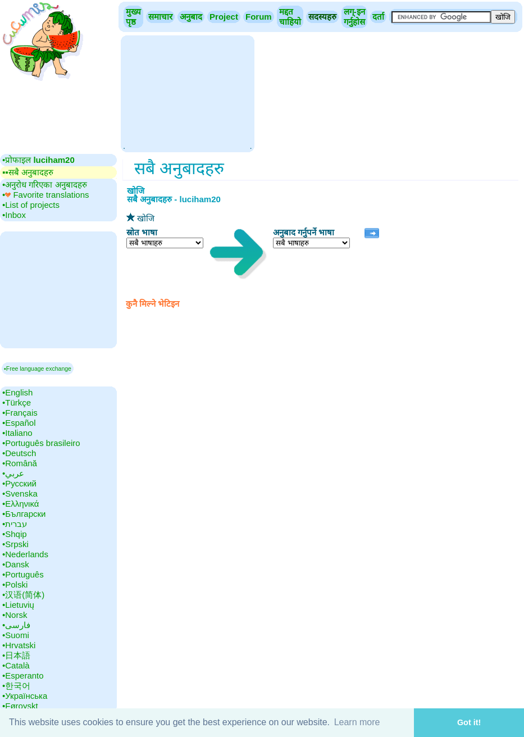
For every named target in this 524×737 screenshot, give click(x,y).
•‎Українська (24, 695)
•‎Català (16, 665)
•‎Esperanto (23, 675)
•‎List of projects (31, 205)
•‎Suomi (15, 635)
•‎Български (24, 513)
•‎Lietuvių (18, 604)
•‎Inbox (14, 215)
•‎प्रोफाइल (38, 160)
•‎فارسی (16, 625)
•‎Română (19, 463)
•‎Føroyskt (20, 706)
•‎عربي (13, 473)
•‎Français (20, 412)
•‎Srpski (15, 544)
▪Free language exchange (37, 368)
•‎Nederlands (25, 554)
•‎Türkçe (16, 402)
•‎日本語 (16, 655)
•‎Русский (19, 483)
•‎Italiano (17, 433)
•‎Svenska (20, 493)
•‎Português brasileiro (41, 443)
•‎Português (23, 574)
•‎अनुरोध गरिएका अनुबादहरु (44, 184)
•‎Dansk (15, 564)
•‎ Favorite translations (45, 194)
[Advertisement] (187, 93)
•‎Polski (15, 584)
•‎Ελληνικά (20, 503)
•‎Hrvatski (18, 645)
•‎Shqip (14, 534)
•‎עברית (14, 524)
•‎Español (18, 422)
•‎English (17, 392)
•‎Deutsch (19, 453)
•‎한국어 (16, 685)
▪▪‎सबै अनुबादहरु (27, 172)
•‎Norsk (14, 615)
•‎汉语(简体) (23, 594)
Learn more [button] (357, 722)
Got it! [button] (469, 722)
